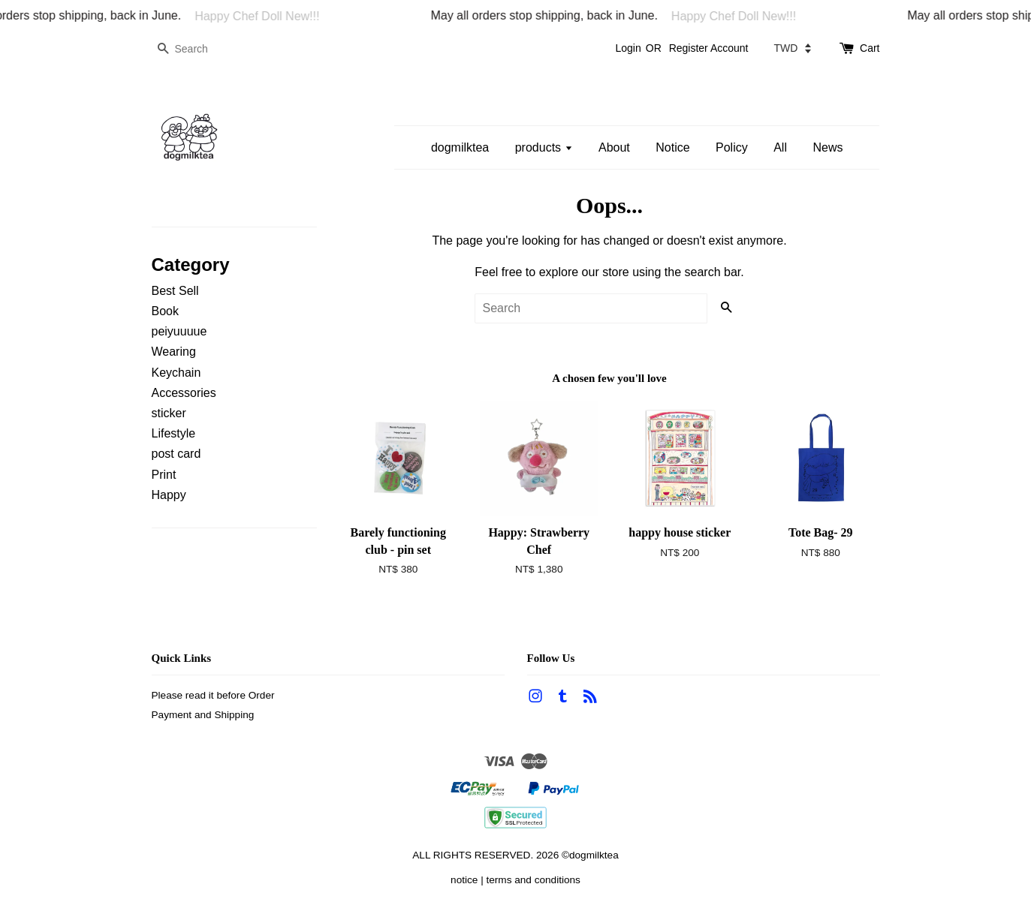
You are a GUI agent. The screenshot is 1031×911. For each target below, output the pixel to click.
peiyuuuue (179, 331)
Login (628, 48)
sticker (169, 413)
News (827, 147)
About (614, 147)
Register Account (709, 48)
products (544, 147)
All (780, 147)
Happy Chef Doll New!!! (265, 16)
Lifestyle (174, 433)
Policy (732, 147)
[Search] (197, 49)
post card (176, 453)
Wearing (174, 351)
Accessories (184, 392)
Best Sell (175, 290)
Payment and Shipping (203, 714)
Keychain (176, 372)
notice (464, 879)
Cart (869, 48)
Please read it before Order (213, 695)
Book (165, 311)
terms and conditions (533, 879)
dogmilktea (460, 147)
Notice (672, 147)
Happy (169, 495)
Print (164, 474)
